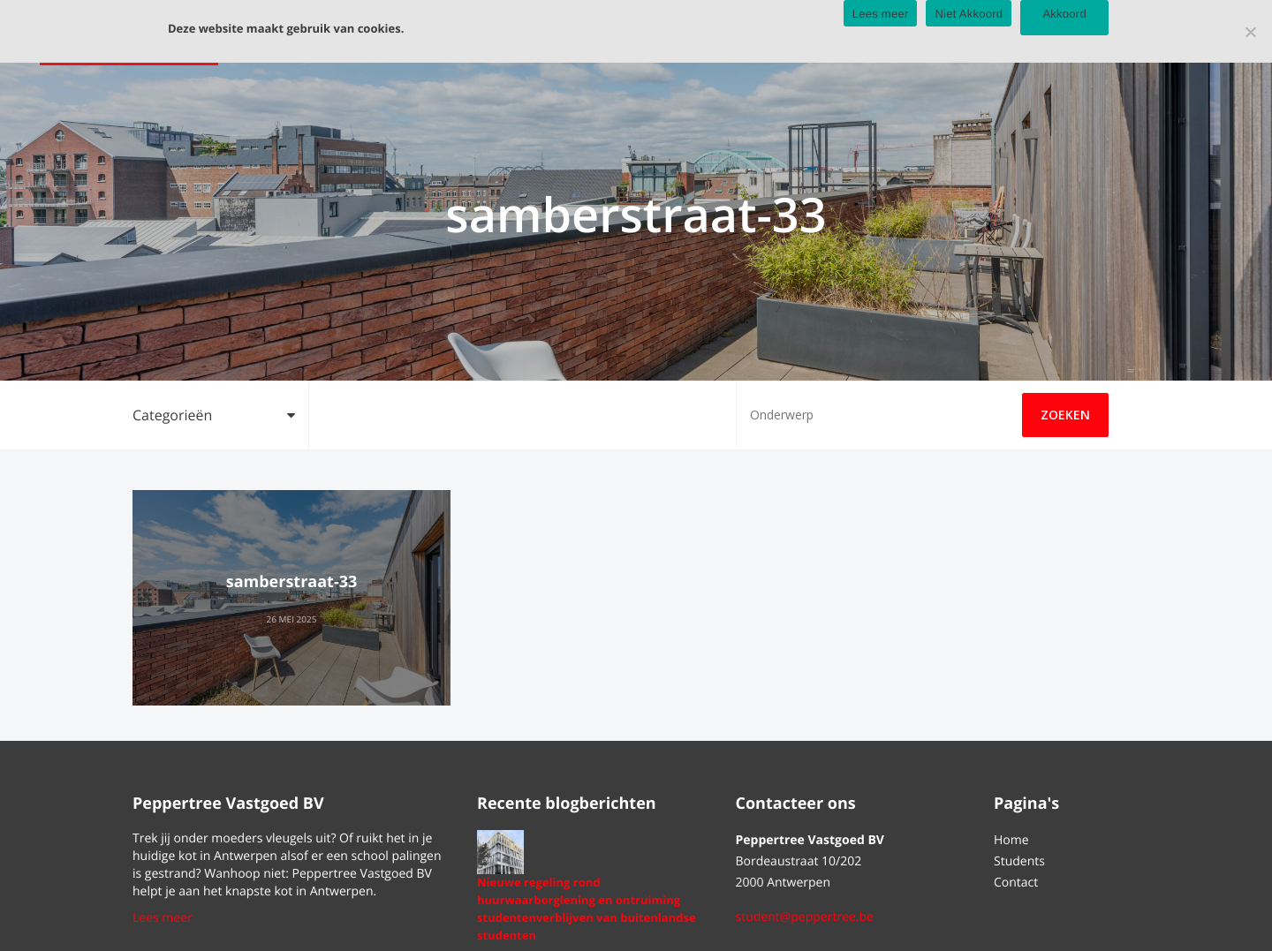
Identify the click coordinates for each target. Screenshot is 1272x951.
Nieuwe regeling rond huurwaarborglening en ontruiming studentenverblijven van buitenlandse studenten (586, 908)
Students (1019, 861)
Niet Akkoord (969, 13)
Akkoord (1064, 13)
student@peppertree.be (805, 917)
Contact (1016, 882)
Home (1011, 840)
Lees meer (162, 917)
